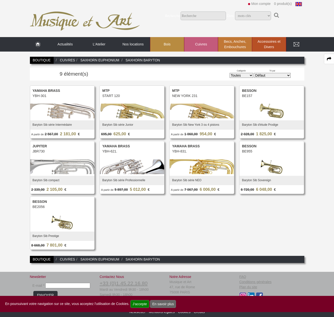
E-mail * (38, 286)
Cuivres (201, 44)
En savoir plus (163, 304)
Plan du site (248, 287)
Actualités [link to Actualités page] (65, 44)
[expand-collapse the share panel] (329, 59)
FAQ (242, 277)
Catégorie (241, 70)
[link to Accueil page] (37, 44)
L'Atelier (99, 44)
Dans (230, 16)
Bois (167, 44)
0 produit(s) (283, 4)
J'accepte (140, 304)
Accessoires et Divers (269, 44)
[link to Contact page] (296, 44)
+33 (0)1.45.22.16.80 (123, 283)
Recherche (172, 16)
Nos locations (133, 44)
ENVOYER (45, 295)
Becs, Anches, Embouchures (235, 44)
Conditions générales (255, 282)
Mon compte (261, 4)
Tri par (272, 70)
